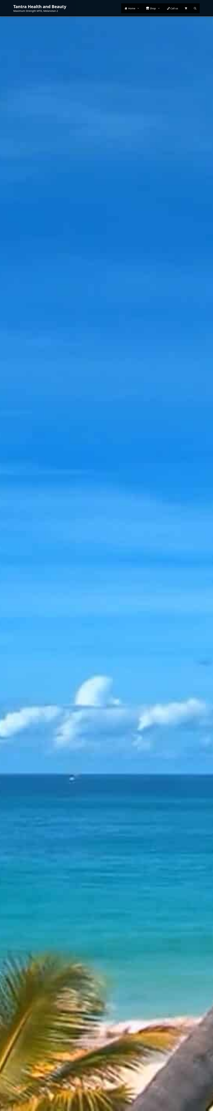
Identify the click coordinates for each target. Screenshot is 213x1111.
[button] (195, 8)
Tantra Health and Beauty (39, 6)
